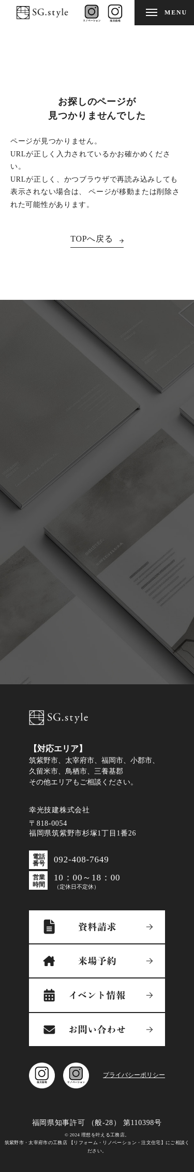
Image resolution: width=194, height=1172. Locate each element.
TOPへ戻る (91, 238)
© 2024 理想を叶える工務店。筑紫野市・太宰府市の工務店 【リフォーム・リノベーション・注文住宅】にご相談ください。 (97, 1143)
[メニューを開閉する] (164, 12)
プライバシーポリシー (134, 1075)
